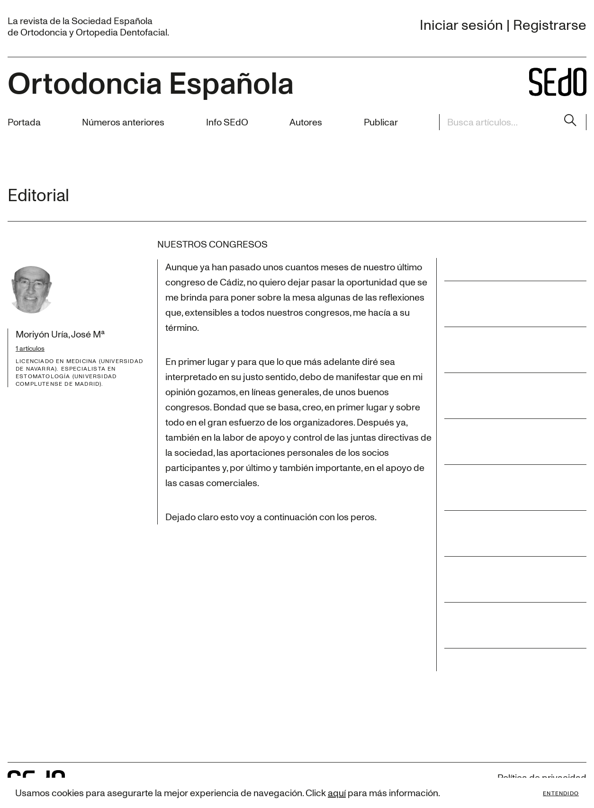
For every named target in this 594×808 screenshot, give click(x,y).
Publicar (381, 121)
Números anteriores (123, 121)
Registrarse (549, 24)
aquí (337, 792)
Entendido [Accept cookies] (561, 793)
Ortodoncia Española (151, 82)
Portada (24, 121)
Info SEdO (227, 121)
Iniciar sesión (461, 24)
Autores (305, 121)
